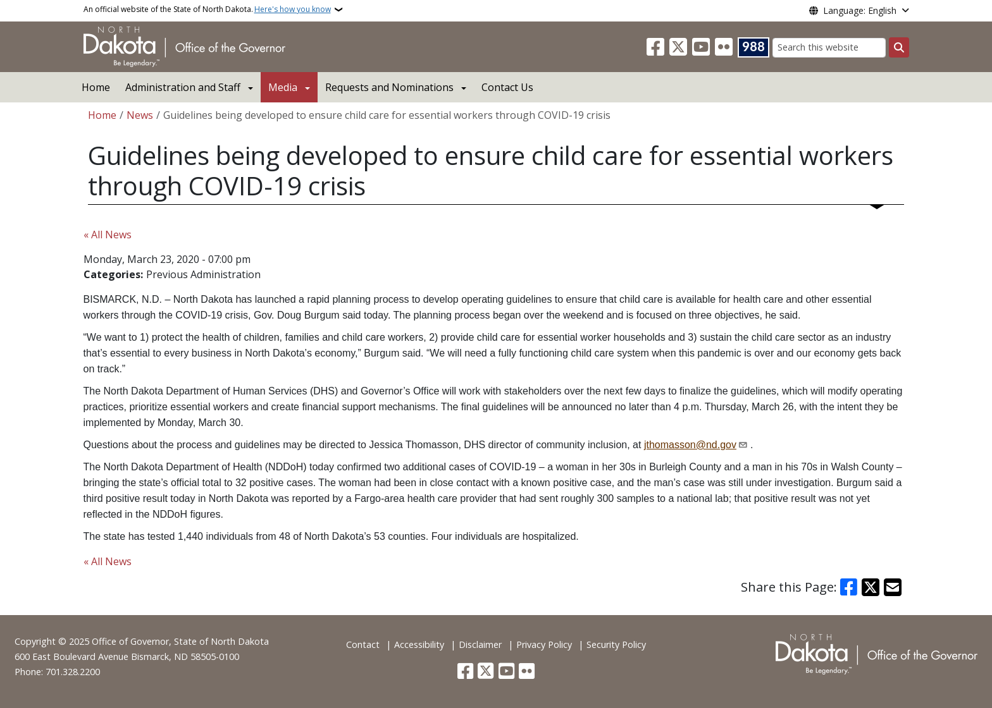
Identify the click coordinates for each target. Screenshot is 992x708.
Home (96, 87)
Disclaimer (480, 644)
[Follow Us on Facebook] (655, 47)
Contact (363, 644)
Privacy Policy (544, 644)
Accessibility (419, 644)
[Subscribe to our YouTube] (701, 47)
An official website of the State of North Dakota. (207, 9)
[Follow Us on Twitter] (678, 47)
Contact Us (507, 87)
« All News (108, 234)
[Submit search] (899, 47)
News (140, 115)
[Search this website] (829, 48)
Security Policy (616, 644)
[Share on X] (870, 587)
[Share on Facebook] (849, 587)
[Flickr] (724, 47)
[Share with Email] (893, 587)
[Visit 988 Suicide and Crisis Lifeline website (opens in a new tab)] (753, 47)
